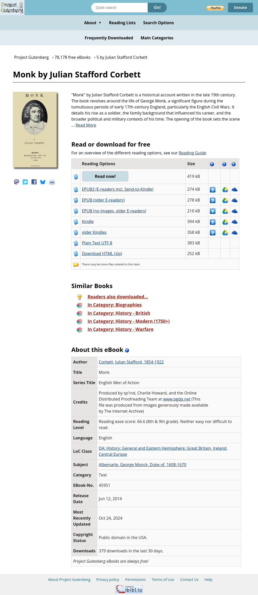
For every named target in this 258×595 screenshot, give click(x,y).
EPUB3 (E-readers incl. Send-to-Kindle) (117, 189)
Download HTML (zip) (102, 253)
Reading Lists (122, 22)
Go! (157, 7)
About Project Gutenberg (69, 579)
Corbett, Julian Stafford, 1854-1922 (131, 362)
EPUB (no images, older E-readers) (114, 211)
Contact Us (189, 579)
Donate (240, 7)
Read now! (105, 176)
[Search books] (119, 7)
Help (208, 579)
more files (107, 264)
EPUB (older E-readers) (103, 200)
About (93, 23)
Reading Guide (192, 153)
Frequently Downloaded (109, 38)
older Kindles (94, 232)
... (83, 125)
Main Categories (157, 38)
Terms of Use (163, 579)
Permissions (135, 579)
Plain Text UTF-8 (97, 243)
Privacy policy (107, 579)
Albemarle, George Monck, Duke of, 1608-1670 (142, 464)
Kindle (88, 221)
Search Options (158, 22)
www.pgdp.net (176, 399)
